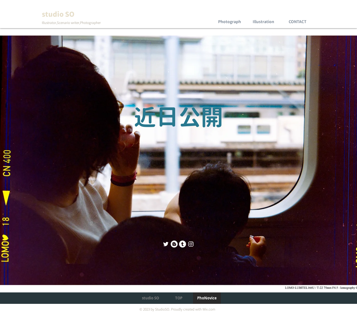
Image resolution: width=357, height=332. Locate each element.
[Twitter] (165, 244)
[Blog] (174, 244)
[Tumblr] (182, 244)
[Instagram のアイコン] (190, 244)
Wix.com (208, 309)
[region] (229, 17)
